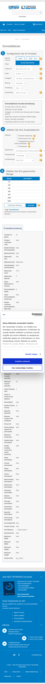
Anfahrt (18, 676)
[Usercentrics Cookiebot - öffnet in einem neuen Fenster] (32, 314)
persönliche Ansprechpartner (23, 621)
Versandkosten (14, 210)
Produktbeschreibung (13, 228)
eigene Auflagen (19, 615)
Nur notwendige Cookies (22, 368)
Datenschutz (16, 672)
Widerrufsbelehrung (31, 672)
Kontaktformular (37, 655)
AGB (5, 672)
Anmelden (22, 17)
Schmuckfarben (19, 618)
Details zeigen (31, 354)
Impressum (7, 676)
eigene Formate (19, 612)
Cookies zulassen (22, 361)
